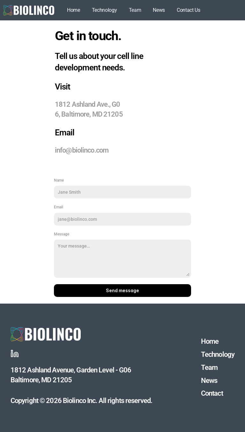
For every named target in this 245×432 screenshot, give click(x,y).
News (159, 10)
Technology (104, 10)
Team (135, 10)
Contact (212, 393)
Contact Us (188, 10)
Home (73, 10)
